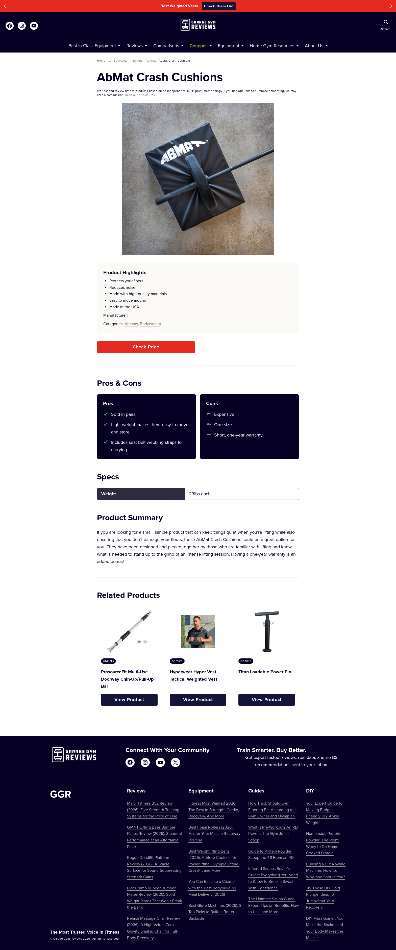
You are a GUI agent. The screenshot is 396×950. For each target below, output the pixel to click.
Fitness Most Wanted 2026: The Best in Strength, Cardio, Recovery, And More (213, 809)
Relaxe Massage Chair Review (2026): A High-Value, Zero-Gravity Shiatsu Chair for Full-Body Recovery (153, 927)
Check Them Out (219, 6)
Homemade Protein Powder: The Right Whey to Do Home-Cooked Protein (323, 843)
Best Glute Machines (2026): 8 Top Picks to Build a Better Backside (214, 912)
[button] (5, 6)
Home (101, 60)
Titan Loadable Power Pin (264, 672)
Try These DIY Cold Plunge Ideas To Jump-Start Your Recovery (323, 897)
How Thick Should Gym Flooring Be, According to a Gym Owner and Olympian (272, 809)
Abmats (151, 60)
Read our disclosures (140, 95)
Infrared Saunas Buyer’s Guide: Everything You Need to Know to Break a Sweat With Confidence (273, 878)
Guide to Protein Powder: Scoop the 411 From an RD (271, 854)
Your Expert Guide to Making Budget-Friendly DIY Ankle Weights (324, 812)
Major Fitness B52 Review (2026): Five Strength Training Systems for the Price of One (153, 809)
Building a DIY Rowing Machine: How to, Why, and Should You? (325, 870)
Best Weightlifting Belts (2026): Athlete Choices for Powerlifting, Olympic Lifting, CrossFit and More (213, 860)
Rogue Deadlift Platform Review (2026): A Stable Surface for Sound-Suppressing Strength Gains (154, 867)
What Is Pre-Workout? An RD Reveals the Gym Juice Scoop (273, 833)
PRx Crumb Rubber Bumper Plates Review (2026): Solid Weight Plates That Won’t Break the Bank (154, 897)
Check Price (146, 347)
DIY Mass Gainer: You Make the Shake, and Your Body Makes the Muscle (324, 927)
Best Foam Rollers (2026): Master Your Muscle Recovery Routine (214, 833)
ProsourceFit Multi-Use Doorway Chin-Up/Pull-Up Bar (127, 679)
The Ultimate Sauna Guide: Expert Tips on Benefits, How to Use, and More (273, 905)
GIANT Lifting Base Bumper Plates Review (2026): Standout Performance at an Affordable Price (154, 836)
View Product (129, 699)
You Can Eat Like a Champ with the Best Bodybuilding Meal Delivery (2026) (212, 888)
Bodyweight (150, 323)
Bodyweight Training (128, 60)
